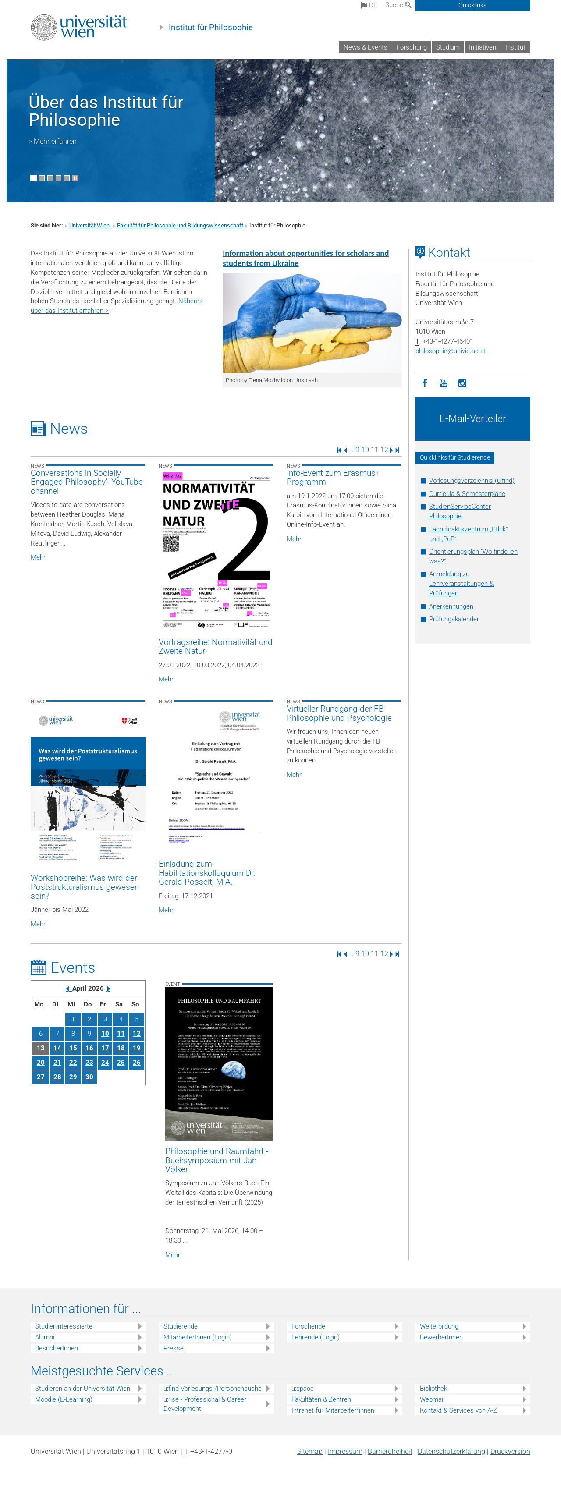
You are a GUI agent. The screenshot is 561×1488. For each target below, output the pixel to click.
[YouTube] (443, 383)
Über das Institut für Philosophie (106, 111)
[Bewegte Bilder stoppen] (75, 178)
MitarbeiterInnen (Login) (197, 1337)
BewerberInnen (441, 1337)
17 (105, 1048)
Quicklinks (472, 5)
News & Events (365, 47)
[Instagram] (462, 383)
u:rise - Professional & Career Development (204, 1404)
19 (137, 1048)
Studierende (180, 1326)
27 (41, 1077)
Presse (173, 1348)
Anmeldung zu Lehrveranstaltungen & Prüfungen (461, 583)
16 (89, 1048)
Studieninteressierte (63, 1326)
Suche (398, 5)
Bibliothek (433, 1388)
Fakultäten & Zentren (321, 1399)
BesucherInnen (56, 1348)
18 (121, 1048)
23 (89, 1062)
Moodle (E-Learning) (63, 1399)
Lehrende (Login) (315, 1337)
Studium (448, 47)
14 (57, 1048)
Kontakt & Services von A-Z (458, 1410)
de (369, 5)
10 (365, 450)
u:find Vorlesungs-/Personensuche (212, 1388)
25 (121, 1062)
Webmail (432, 1399)
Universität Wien (90, 225)
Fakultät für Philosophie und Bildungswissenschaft (180, 225)
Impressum (345, 1451)
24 (105, 1062)
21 (57, 1062)
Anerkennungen (451, 606)
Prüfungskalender (454, 619)
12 (384, 450)
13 (41, 1048)
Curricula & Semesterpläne (467, 494)
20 (41, 1062)
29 (73, 1077)
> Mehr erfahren (52, 141)
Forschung (412, 47)
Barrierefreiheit (390, 1451)
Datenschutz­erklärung (451, 1451)
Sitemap (310, 1451)
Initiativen (482, 47)
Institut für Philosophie (211, 27)
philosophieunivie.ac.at (450, 351)
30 (89, 1077)
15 (73, 1048)
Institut (515, 47)
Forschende (308, 1326)
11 (121, 1034)
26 (137, 1062)
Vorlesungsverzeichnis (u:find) (472, 481)
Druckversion (510, 1451)
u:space (302, 1388)
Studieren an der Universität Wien (82, 1388)
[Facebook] (424, 383)
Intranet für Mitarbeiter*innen (332, 1410)
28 (57, 1077)
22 (73, 1062)
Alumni (44, 1337)
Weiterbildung (439, 1326)
